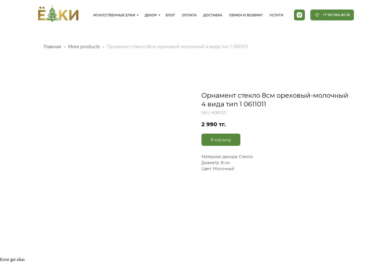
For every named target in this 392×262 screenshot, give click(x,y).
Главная (52, 46)
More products (84, 46)
